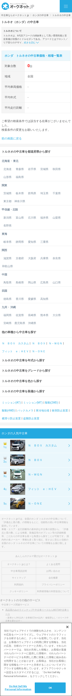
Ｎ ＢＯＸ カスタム (15, 343)
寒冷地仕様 (42, 410)
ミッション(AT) (11, 402)
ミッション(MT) (33, 402)
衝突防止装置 (60, 410)
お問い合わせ (53, 571)
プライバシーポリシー (53, 584)
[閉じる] (67, 630)
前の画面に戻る (12, 138)
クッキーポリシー (19, 591)
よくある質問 (53, 564)
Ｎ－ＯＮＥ (39, 351)
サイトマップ (19, 577)
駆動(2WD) (51, 402)
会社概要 (53, 577)
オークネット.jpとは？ (18, 564)
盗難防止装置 (31, 418)
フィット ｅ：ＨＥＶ (15, 351)
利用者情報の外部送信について (53, 591)
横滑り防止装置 (11, 418)
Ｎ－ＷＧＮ (55, 343)
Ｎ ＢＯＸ (39, 343)
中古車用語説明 (19, 571)
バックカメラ (25, 410)
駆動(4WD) (8, 410)
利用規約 (18, 584)
